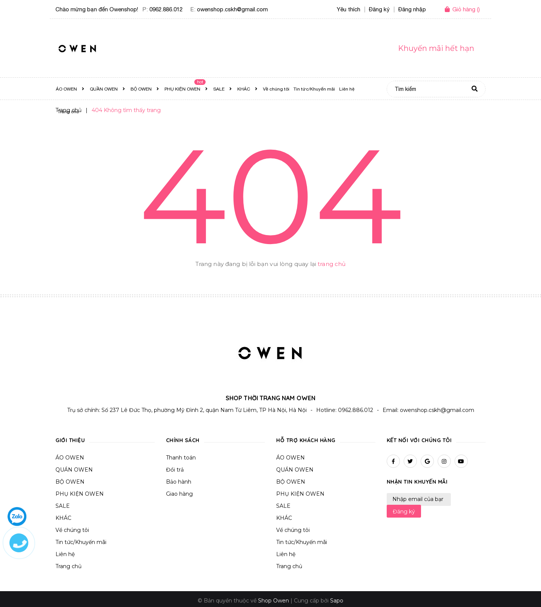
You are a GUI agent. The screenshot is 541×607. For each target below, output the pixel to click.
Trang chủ (68, 566)
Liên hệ (65, 554)
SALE (62, 506)
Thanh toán (181, 457)
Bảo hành (178, 481)
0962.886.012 (166, 9)
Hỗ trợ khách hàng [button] (305, 440)
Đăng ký (404, 511)
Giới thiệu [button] (70, 440)
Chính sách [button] (183, 440)
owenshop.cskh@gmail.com (232, 9)
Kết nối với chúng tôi (419, 440)
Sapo (336, 600)
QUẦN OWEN (74, 469)
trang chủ (332, 263)
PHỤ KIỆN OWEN (79, 493)
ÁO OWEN (69, 457)
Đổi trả (175, 469)
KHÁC (63, 518)
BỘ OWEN (70, 481)
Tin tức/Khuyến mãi (80, 542)
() (466, 9)
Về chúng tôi (72, 530)
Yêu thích (348, 9)
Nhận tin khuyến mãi (417, 481)
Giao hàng (179, 493)
